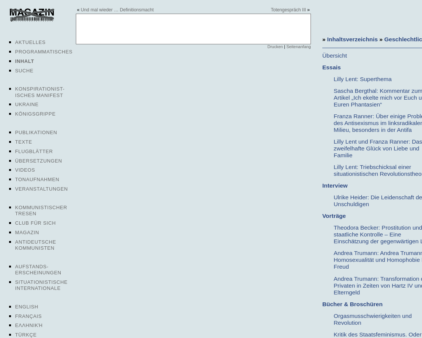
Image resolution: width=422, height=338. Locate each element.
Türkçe (26, 335)
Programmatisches (44, 52)
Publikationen (36, 132)
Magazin (27, 232)
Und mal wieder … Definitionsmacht (117, 10)
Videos (25, 170)
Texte (23, 142)
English (26, 307)
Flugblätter (34, 151)
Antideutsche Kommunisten (35, 245)
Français (28, 316)
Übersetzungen (38, 161)
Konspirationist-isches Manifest (40, 92)
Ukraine (27, 104)
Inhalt (24, 61)
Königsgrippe (35, 114)
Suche (24, 71)
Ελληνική (29, 325)
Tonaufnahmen (37, 179)
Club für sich (35, 223)
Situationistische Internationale (41, 285)
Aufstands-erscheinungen (38, 269)
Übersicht (334, 55)
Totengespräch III (288, 10)
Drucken (275, 46)
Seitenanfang (298, 46)
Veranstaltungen (41, 189)
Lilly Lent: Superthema (363, 79)
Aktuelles (30, 42)
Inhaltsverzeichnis (352, 39)
